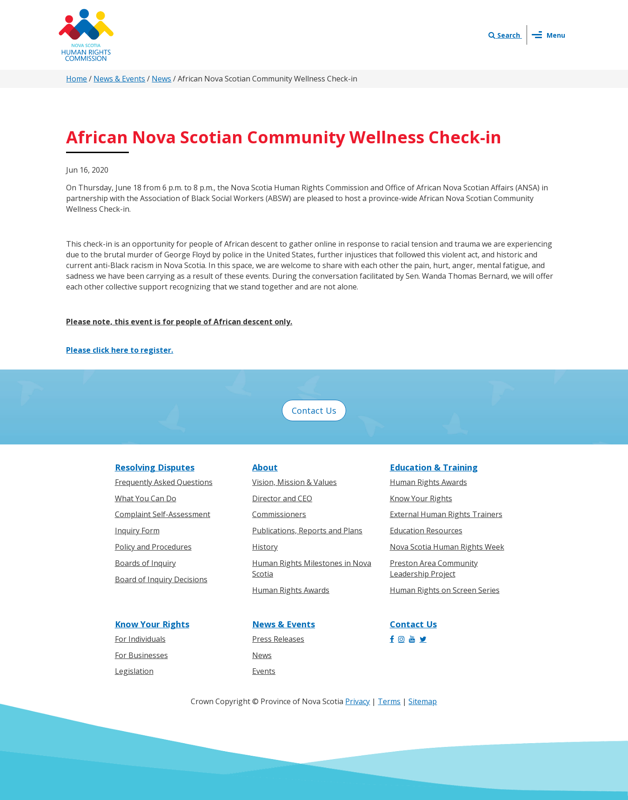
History (265, 547)
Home (76, 79)
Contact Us (314, 410)
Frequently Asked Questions (164, 482)
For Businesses (141, 655)
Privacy (357, 701)
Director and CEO (282, 498)
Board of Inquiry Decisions (161, 579)
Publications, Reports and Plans (307, 530)
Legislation (134, 671)
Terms (389, 701)
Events (263, 671)
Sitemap (422, 701)
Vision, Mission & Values (294, 482)
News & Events (119, 79)
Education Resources (426, 530)
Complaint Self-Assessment (162, 514)
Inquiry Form (137, 530)
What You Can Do (145, 498)
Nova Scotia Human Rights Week (447, 547)
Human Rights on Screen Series (445, 590)
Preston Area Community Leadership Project (434, 568)
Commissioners (279, 514)
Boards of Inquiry (145, 563)
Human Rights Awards (290, 590)
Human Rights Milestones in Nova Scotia (311, 568)
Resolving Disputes (154, 467)
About (265, 467)
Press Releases (278, 639)
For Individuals (140, 639)
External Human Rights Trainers (446, 514)
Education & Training (434, 467)
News (161, 79)
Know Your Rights (421, 498)
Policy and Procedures (153, 547)
